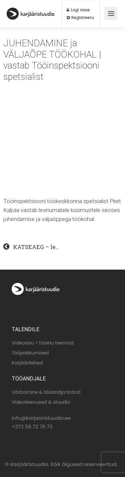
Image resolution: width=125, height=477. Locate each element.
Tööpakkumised (30, 353)
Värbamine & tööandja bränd (46, 392)
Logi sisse (78, 10)
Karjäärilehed (27, 362)
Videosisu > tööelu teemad (43, 343)
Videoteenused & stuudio (41, 402)
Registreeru (80, 17)
